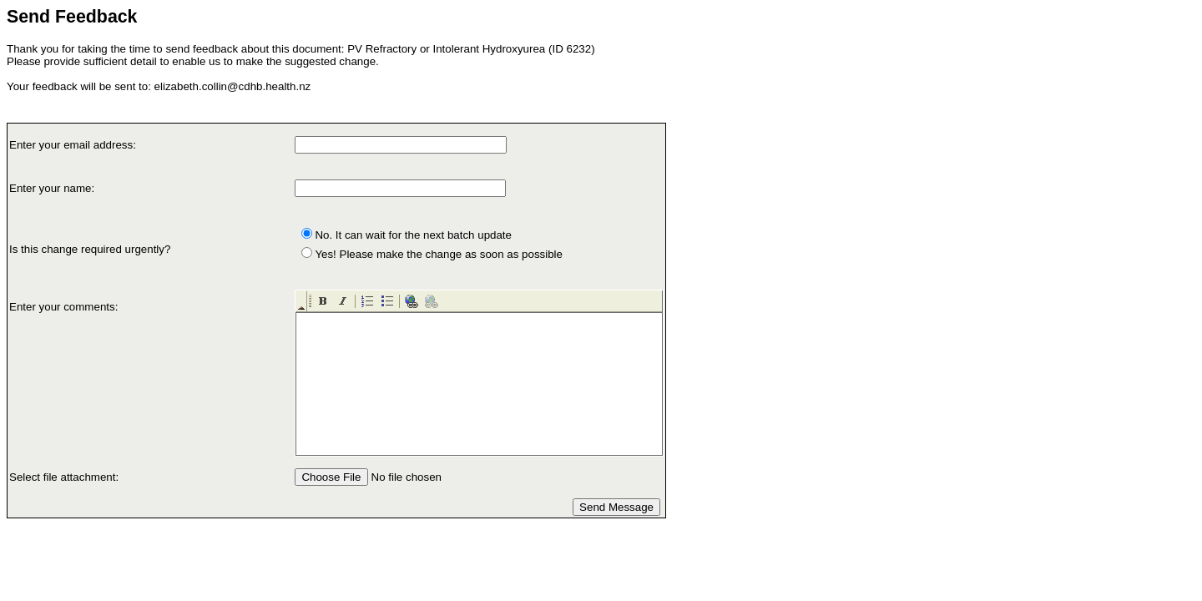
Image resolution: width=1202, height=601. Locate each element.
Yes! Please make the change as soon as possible (439, 254)
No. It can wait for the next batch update (413, 235)
